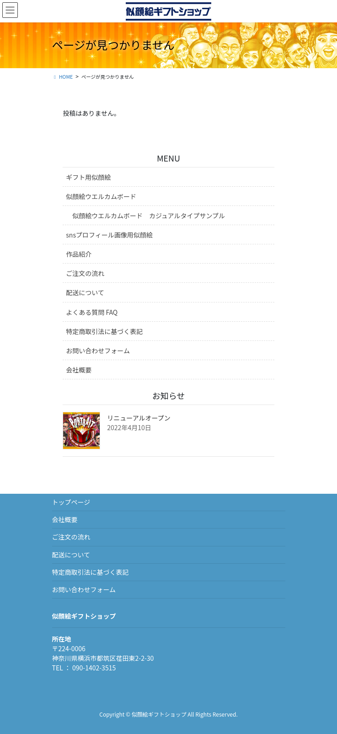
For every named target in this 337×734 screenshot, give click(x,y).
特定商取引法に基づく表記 (104, 331)
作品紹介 (78, 254)
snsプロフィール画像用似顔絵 (109, 234)
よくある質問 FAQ (92, 312)
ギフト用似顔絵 (88, 177)
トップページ (71, 502)
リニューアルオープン (138, 417)
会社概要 (78, 369)
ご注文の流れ (85, 273)
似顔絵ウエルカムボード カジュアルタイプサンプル (148, 215)
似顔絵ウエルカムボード (101, 196)
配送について (85, 292)
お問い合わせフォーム (98, 350)
